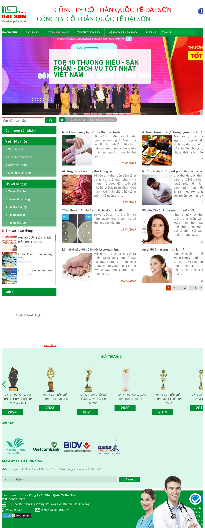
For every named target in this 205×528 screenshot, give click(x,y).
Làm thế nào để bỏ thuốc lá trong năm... (91, 249)
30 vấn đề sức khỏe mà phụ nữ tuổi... (169, 210)
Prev (5, 384)
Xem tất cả (50, 345)
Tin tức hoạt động (17, 230)
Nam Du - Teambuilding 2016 (35, 270)
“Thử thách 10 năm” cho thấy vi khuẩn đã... (93, 210)
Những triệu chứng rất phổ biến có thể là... (173, 171)
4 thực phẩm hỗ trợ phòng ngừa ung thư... (173, 132)
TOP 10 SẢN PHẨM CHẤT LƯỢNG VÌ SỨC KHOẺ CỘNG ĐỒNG (168, 399)
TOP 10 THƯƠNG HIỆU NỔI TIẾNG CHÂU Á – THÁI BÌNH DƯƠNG (93, 399)
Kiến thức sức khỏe (102, 119)
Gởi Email (129, 479)
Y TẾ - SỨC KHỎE (76, 119)
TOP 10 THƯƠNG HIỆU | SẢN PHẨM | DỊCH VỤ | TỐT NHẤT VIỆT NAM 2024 (18, 399)
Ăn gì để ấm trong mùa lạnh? (163, 249)
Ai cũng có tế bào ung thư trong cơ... (88, 171)
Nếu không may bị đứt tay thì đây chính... (92, 132)
